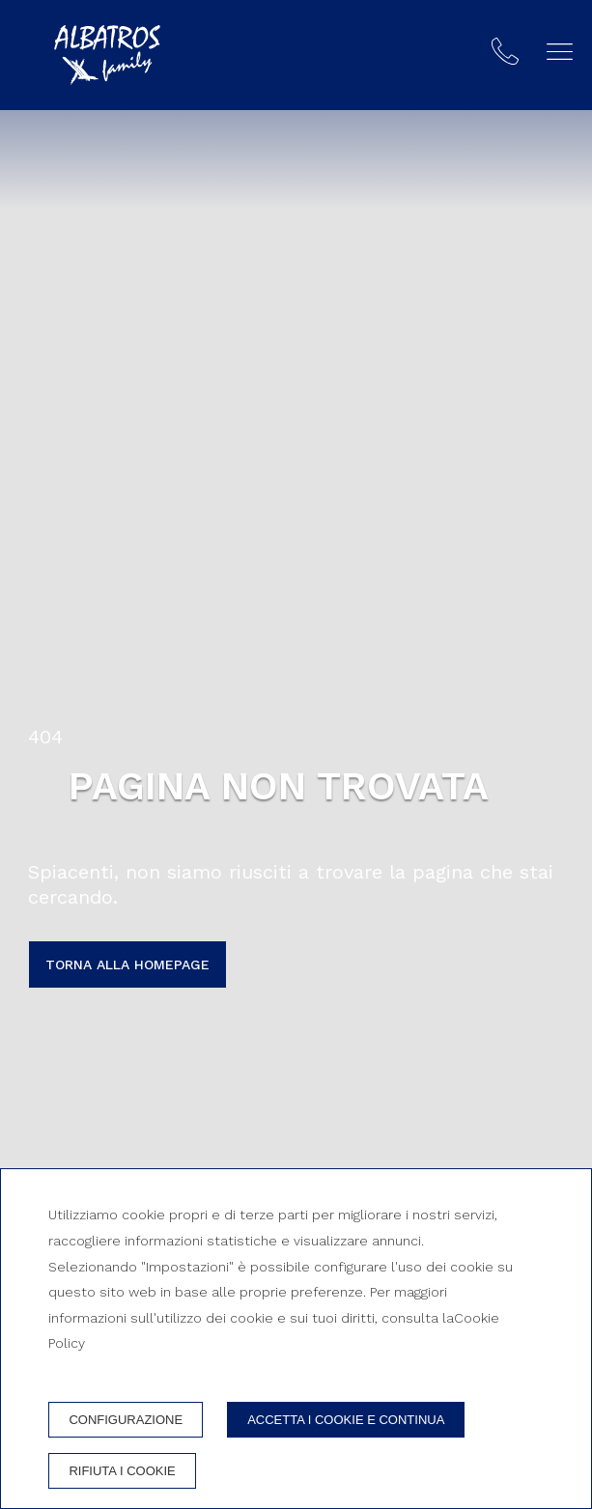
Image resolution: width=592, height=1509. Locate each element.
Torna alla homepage (127, 964)
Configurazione (126, 1419)
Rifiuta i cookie (122, 1471)
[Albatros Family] (107, 55)
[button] (560, 52)
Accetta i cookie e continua (345, 1419)
